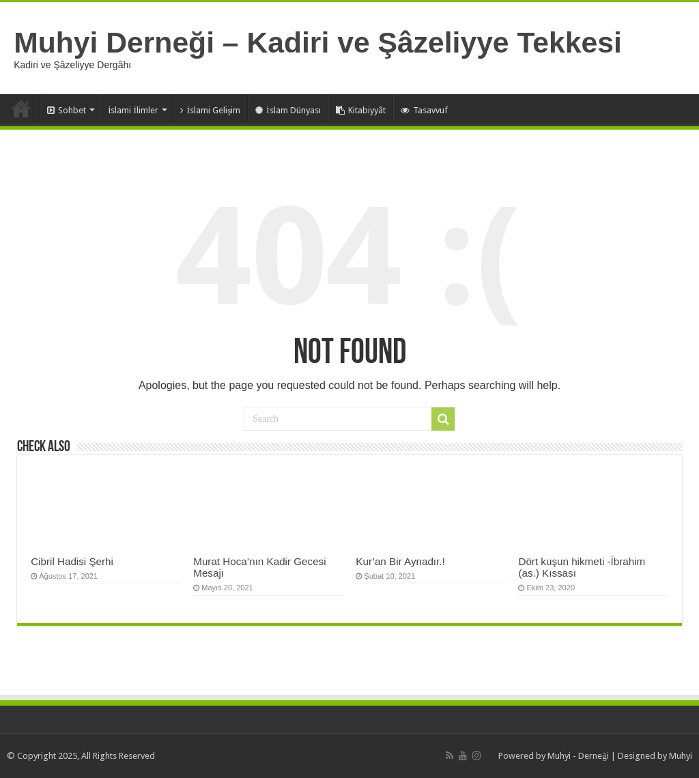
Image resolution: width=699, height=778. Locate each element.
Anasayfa (21, 108)
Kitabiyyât (361, 110)
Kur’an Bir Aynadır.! (400, 561)
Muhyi (680, 756)
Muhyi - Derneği (578, 756)
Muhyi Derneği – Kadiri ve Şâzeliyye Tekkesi (318, 42)
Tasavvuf (424, 110)
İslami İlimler (133, 110)
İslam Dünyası (287, 110)
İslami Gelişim (210, 110)
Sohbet (66, 110)
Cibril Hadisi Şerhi (72, 561)
